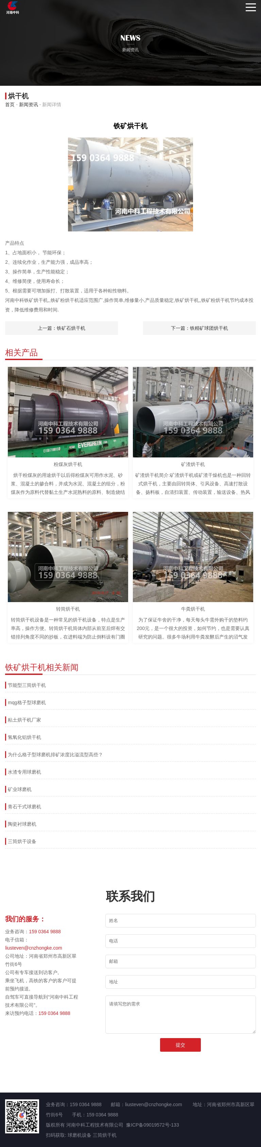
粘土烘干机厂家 (24, 720)
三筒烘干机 (105, 1135)
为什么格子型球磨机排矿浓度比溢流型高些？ (55, 754)
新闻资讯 (28, 104)
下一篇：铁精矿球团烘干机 (199, 328)
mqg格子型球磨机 (27, 702)
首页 (10, 104)
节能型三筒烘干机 (27, 685)
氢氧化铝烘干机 (24, 737)
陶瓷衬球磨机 (22, 824)
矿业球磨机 (20, 789)
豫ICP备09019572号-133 (152, 1125)
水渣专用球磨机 (24, 772)
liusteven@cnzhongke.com (33, 948)
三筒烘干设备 (22, 841)
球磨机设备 (79, 1135)
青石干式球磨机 (24, 806)
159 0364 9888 (44, 931)
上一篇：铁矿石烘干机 (61, 328)
